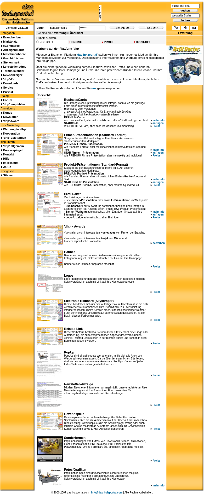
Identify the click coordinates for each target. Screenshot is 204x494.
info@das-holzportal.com (107, 492)
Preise (156, 126)
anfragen (157, 123)
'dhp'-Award (11, 121)
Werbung (186, 32)
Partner (8, 91)
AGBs (7, 166)
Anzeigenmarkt (13, 49)
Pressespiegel (12, 150)
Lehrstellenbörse (14, 66)
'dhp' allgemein (13, 146)
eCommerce (11, 45)
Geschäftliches (13, 58)
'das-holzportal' (87, 54)
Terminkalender (13, 70)
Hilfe (6, 158)
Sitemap (8, 175)
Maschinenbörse (14, 54)
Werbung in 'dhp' (14, 129)
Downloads (11, 83)
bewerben (158, 243)
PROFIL (109, 42)
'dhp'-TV (8, 79)
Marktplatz (10, 41)
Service (8, 87)
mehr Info (158, 120)
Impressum (11, 162)
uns (94, 88)
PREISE (76, 42)
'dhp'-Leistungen (14, 137)
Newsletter (10, 116)
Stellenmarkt (11, 62)
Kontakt (8, 154)
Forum (7, 100)
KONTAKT (143, 42)
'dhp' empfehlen (14, 104)
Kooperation (11, 133)
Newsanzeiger (12, 75)
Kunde (7, 112)
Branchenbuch (13, 37)
